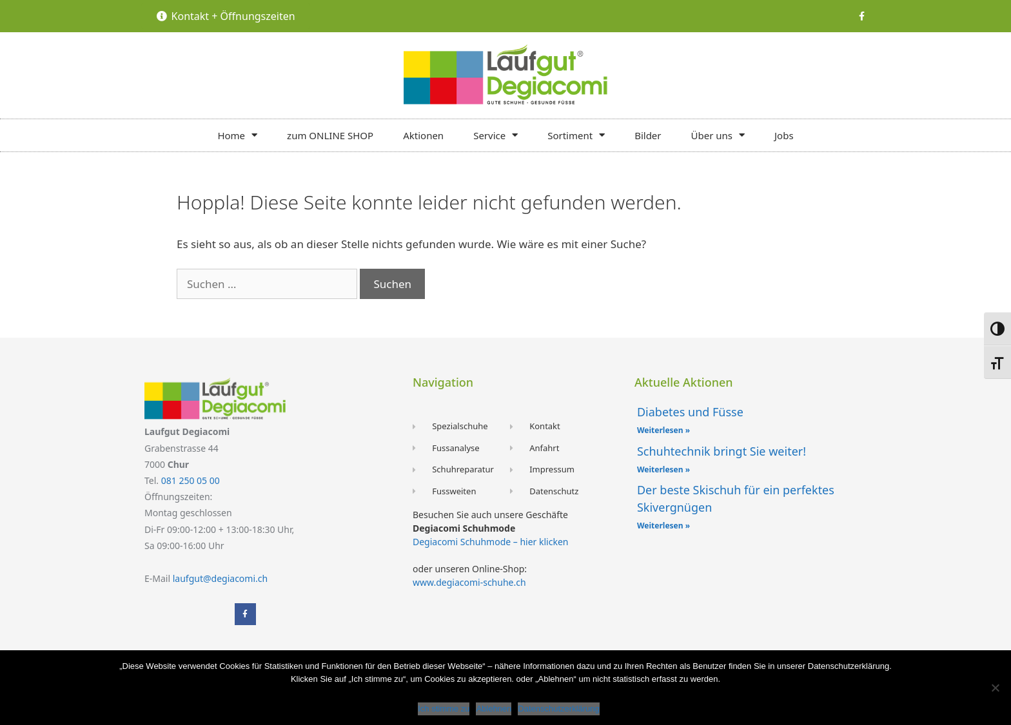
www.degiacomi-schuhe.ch (469, 582)
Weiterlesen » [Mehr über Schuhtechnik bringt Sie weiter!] (663, 469)
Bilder (647, 135)
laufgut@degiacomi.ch (220, 578)
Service (495, 135)
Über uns (718, 135)
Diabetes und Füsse (690, 412)
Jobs (784, 135)
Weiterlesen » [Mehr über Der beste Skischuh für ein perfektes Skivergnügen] (663, 525)
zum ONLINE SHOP (330, 135)
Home (237, 135)
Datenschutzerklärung (558, 708)
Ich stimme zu (443, 708)
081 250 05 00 (190, 480)
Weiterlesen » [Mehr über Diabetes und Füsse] (663, 430)
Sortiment (576, 135)
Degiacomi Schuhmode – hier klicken (490, 542)
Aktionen (423, 135)
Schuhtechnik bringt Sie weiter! (721, 451)
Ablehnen (493, 708)
